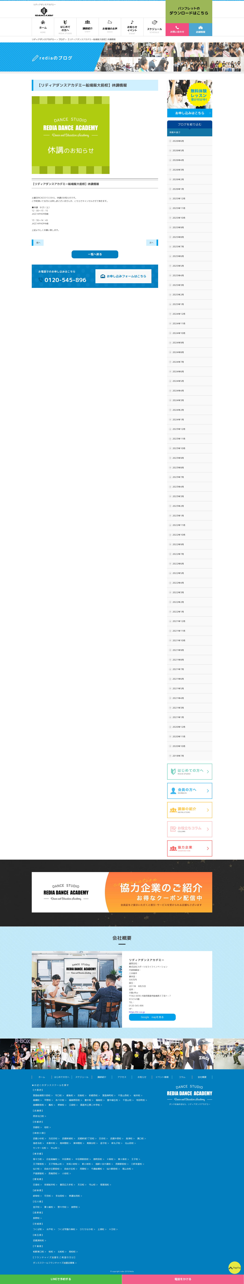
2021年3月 (178, 707)
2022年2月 (178, 602)
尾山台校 (126, 1168)
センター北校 (39, 1147)
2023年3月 (178, 496)
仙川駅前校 (112, 1168)
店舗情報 (200, 30)
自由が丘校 (69, 1168)
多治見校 (60, 1195)
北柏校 (61, 1251)
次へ (151, 242)
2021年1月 (178, 717)
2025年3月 (178, 285)
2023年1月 (178, 515)
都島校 (69, 1095)
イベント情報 (162, 1077)
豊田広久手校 (66, 1184)
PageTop (237, 1267)
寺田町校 (140, 1100)
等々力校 (37, 1159)
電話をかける (183, 1279)
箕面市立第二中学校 (90, 1104)
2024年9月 (178, 342)
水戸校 (49, 1229)
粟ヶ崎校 (48, 1206)
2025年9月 (178, 227)
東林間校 (77, 1143)
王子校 (134, 1159)
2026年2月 (178, 179)
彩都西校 (93, 1095)
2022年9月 (178, 544)
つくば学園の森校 (66, 1229)
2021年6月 (178, 678)
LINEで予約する (61, 1279)
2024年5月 (178, 381)
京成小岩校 (71, 1163)
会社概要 (202, 1077)
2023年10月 (179, 448)
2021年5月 (178, 688)
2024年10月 (179, 333)
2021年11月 (179, 630)
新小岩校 (86, 1163)
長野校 (36, 1218)
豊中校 (87, 1100)
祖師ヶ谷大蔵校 (103, 1163)
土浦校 (101, 1229)
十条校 (110, 1159)
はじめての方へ (61, 1077)
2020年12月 (179, 726)
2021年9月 (178, 650)
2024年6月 (178, 371)
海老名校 (37, 1143)
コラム (182, 1077)
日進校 (36, 1184)
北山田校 (129, 1143)
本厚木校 (50, 1143)
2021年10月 (179, 640)
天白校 (81, 1184)
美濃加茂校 (74, 1195)
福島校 (99, 1100)
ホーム (41, 1077)
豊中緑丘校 (112, 1100)
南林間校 (64, 1143)
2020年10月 (179, 746)
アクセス (122, 1077)
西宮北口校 (38, 1116)
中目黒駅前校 (82, 1159)
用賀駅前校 (120, 1163)
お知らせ (142, 1077)
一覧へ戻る (95, 254)
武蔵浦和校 (38, 1240)
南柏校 (72, 1251)
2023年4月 (178, 486)
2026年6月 (178, 141)
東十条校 (122, 1159)
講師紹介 (102, 1077)
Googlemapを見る (152, 1017)
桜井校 (137, 1095)
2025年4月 (178, 275)
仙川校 (36, 1168)
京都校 (36, 1127)
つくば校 (37, 1229)
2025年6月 (178, 256)
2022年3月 (178, 592)
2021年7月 (178, 669)
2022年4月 (178, 582)
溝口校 (140, 1138)
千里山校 (127, 1100)
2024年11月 (179, 323)
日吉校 (102, 1138)
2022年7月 (178, 554)
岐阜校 (36, 1195)
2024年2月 (178, 410)
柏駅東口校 (38, 1251)
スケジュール (81, 1077)
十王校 (112, 1229)
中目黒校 (66, 1159)
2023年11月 (179, 438)
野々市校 (62, 1206)
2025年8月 (178, 237)
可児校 (47, 1195)
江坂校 (72, 1104)
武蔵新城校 (67, 1138)
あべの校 (60, 1100)
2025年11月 (179, 208)
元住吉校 (53, 1138)
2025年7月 (178, 246)
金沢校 (36, 1206)
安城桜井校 (49, 1184)
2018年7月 (178, 755)
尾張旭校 (104, 1184)
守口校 (58, 1095)
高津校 (129, 1138)
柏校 (51, 1251)
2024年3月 (178, 400)
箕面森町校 (107, 1095)
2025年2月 (178, 294)
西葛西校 (53, 1173)
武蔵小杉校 (38, 1138)
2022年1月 (178, 611)
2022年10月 (179, 534)
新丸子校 (115, 1143)
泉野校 (74, 1206)
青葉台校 (91, 1143)
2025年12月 (179, 198)
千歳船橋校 (96, 1168)
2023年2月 (178, 506)
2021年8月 (178, 659)
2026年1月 (178, 189)
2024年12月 (179, 313)
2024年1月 (178, 419)
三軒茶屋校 (136, 1163)
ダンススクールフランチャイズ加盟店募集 (53, 1262)
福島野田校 (74, 1100)
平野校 (47, 1100)
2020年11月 (179, 736)
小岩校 (65, 1173)
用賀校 (83, 1168)
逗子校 (103, 1143)
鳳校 (51, 1104)
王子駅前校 (38, 1163)
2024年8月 (178, 352)
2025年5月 (178, 265)
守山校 (92, 1184)
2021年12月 (179, 621)
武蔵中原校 (115, 1138)
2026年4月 (178, 160)
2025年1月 (178, 304)
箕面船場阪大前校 (41, 1095)
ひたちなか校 (86, 1229)
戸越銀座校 (38, 1173)
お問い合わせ (177, 29)
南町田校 (97, 1159)
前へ (38, 242)
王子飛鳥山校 (55, 1163)
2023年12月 (179, 429)
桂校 (46, 1127)
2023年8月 (178, 467)
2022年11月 (179, 525)
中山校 (54, 1147)
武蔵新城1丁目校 (86, 1138)
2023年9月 (178, 458)
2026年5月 (178, 150)
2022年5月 (178, 573)
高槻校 (36, 1100)
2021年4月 (178, 698)
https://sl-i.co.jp (137, 1012)
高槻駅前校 (38, 1104)
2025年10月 (179, 217)
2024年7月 (178, 361)
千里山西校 (123, 1095)
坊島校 (81, 1095)
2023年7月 (178, 477)
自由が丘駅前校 (51, 1168)
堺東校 (61, 1104)
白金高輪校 (51, 1159)
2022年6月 (178, 563)
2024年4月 (178, 390)
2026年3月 (178, 169)
